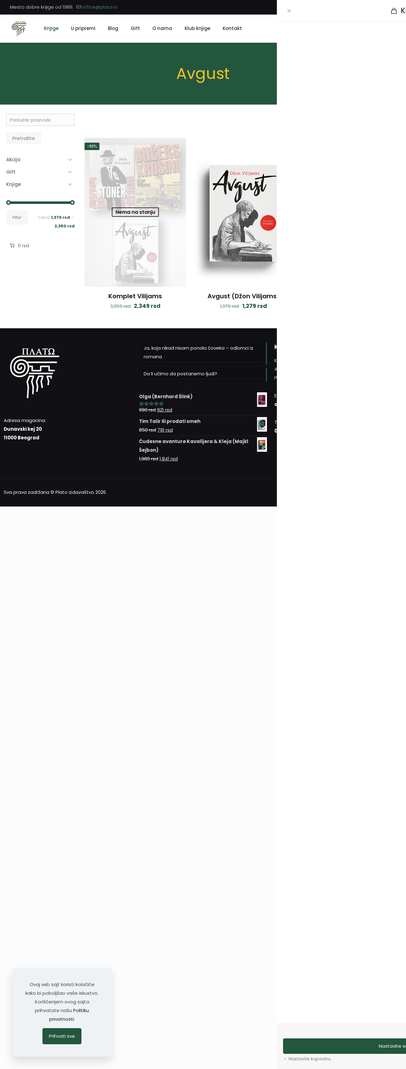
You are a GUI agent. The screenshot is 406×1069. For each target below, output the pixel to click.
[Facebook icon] (377, 7)
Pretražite (23, 138)
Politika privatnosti (295, 377)
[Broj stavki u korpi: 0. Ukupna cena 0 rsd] (18, 246)
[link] (327, 123)
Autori (281, 369)
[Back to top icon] (395, 491)
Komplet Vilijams (135, 296)
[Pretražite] (364, 28)
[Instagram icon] (384, 7)
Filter (17, 217)
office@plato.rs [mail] (99, 7)
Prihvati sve (62, 1036)
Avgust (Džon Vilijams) (243, 296)
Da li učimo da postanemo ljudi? (180, 373)
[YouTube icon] (392, 7)
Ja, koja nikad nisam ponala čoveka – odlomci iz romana (198, 352)
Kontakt (283, 360)
